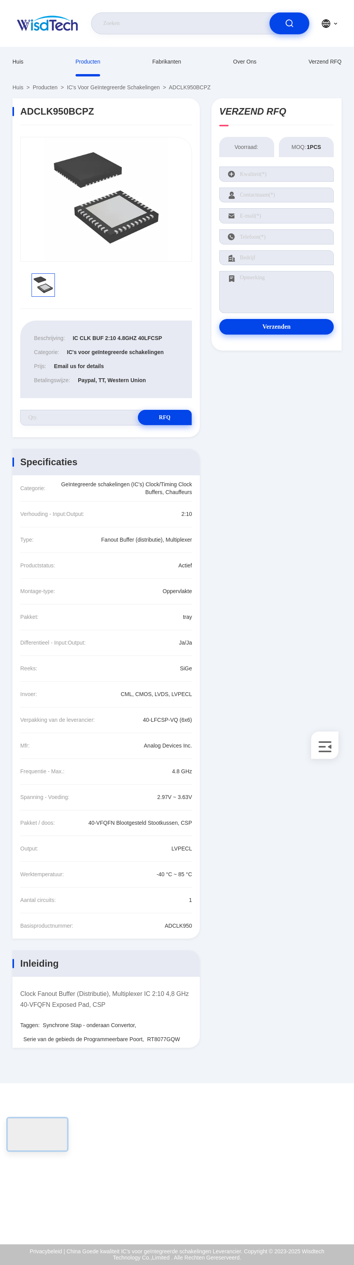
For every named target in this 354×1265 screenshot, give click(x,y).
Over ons (245, 61)
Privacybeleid (308, 1192)
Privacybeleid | (47, 1251)
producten (88, 61)
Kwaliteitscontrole (313, 1175)
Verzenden (276, 326)
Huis (17, 61)
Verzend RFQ (325, 61)
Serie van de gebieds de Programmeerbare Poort (83, 1039)
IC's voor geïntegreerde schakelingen (113, 87)
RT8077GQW (163, 1039)
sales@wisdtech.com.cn (56, 1175)
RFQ (164, 417)
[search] (289, 23)
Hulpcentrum (307, 1209)
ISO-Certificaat (310, 1158)
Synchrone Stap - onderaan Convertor (89, 1025)
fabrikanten (166, 61)
